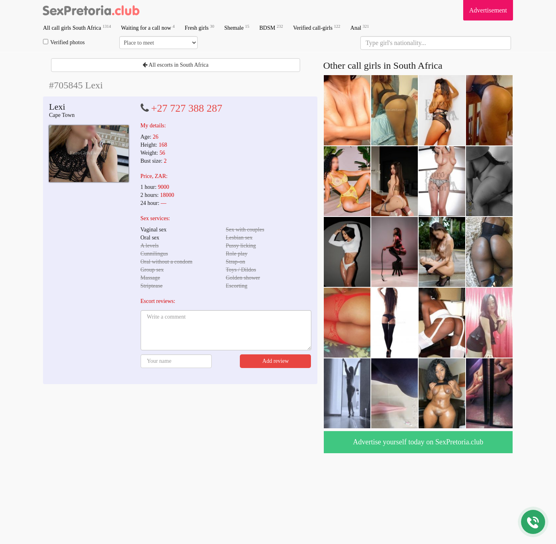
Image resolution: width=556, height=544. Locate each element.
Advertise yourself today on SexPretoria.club (418, 442)
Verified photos (64, 42)
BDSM (271, 27)
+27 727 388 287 (186, 108)
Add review (275, 361)
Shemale (236, 27)
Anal (359, 27)
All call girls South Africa (77, 27)
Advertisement (488, 10)
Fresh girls (200, 27)
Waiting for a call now (148, 27)
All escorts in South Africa (175, 65)
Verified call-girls (316, 27)
